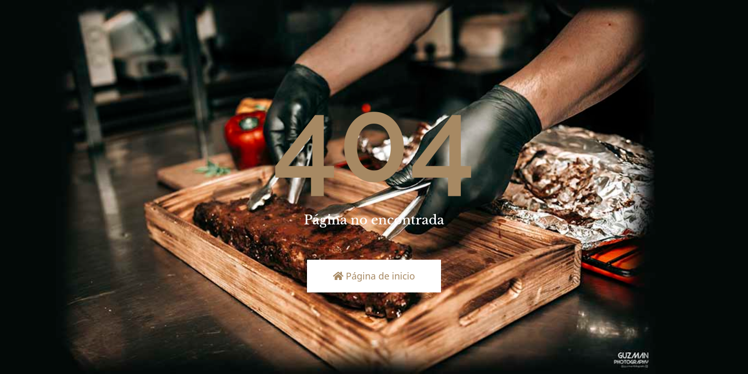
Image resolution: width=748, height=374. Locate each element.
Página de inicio (374, 276)
